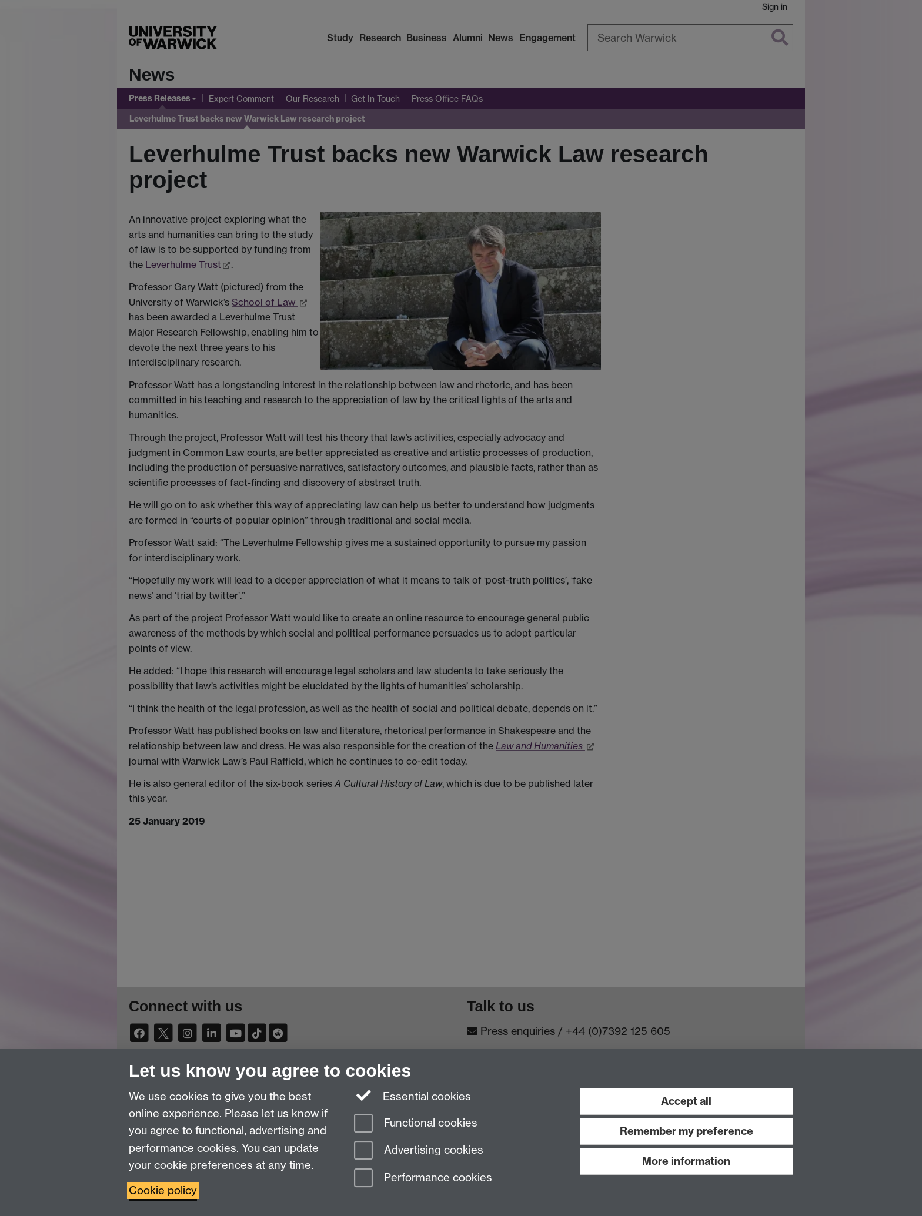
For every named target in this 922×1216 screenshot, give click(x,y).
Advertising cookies (418, 1151)
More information (686, 1161)
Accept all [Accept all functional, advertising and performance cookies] (686, 1101)
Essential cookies (412, 1095)
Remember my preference (686, 1131)
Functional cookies (415, 1124)
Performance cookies (423, 1179)
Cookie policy (163, 1190)
